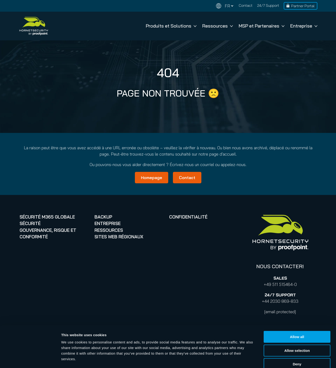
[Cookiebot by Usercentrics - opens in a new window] (30, 358)
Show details (245, 359)
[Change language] (224, 6)
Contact (245, 5)
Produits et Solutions (171, 26)
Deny (297, 338)
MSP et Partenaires (261, 26)
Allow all (297, 311)
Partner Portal (303, 5)
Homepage (151, 177)
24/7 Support (268, 5)
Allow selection (297, 325)
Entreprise (303, 26)
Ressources (217, 26)
